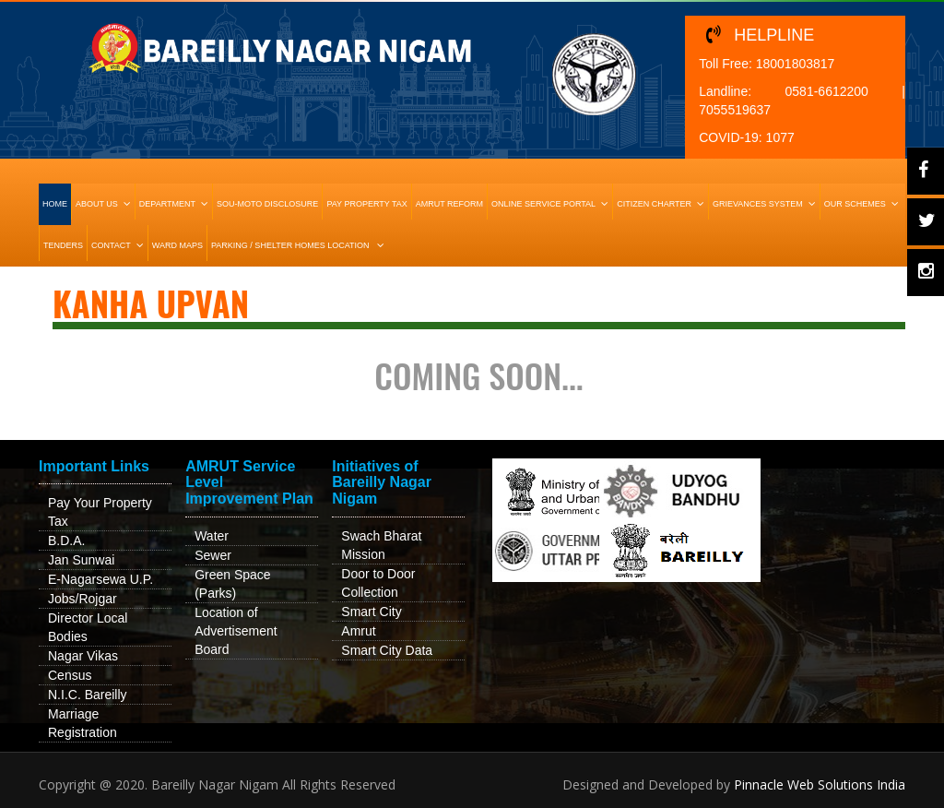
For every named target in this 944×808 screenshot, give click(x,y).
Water (212, 536)
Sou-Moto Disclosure (267, 203)
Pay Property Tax (366, 203)
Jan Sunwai (81, 560)
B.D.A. (66, 540)
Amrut (358, 631)
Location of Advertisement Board (236, 631)
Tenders (63, 245)
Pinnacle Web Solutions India (819, 784)
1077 (780, 137)
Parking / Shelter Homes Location (299, 245)
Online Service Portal (551, 203)
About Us (105, 203)
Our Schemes (863, 203)
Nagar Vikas (83, 655)
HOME (54, 203)
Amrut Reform (449, 203)
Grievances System (766, 203)
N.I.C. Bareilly (87, 694)
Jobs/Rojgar (82, 598)
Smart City (371, 611)
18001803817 (795, 63)
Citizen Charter (662, 203)
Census (69, 675)
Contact (119, 245)
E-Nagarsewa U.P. (100, 579)
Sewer (213, 555)
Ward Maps (177, 245)
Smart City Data (386, 650)
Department (175, 203)
